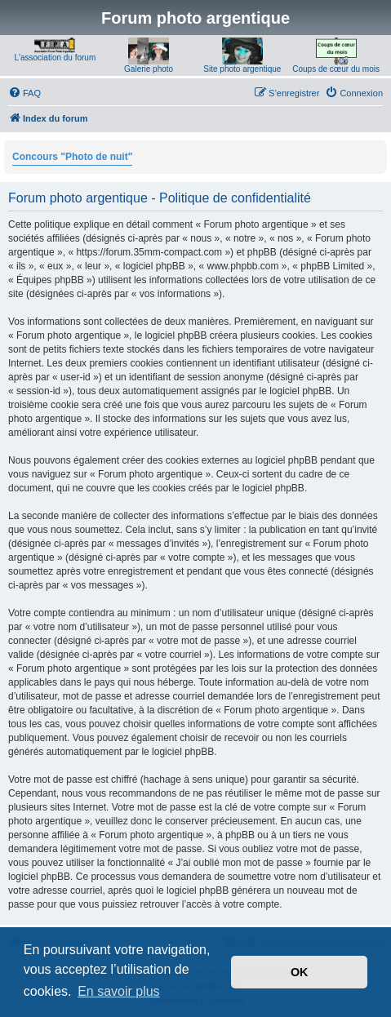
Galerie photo (148, 68)
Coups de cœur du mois (336, 68)
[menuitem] (24, 93)
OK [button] (300, 972)
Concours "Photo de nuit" (72, 156)
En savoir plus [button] (119, 991)
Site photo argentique (242, 68)
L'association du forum (55, 57)
